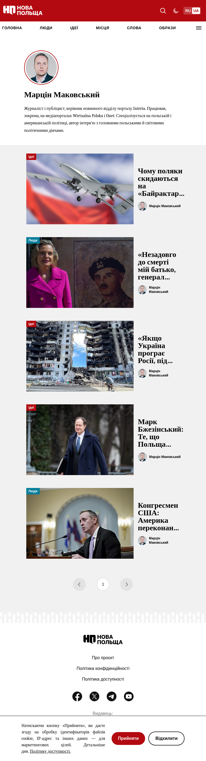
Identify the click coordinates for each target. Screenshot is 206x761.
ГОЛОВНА (12, 28)
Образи (167, 28)
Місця (102, 28)
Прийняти (128, 738)
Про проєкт (103, 657)
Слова (134, 28)
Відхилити (166, 738)
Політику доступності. (50, 751)
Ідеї (74, 28)
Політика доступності (103, 679)
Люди (46, 28)
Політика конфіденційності (103, 668)
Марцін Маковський (165, 206)
